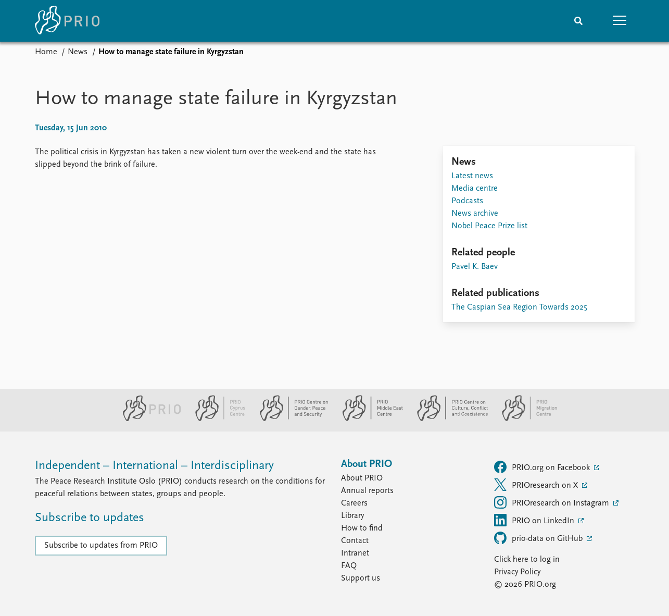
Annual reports (367, 491)
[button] (620, 21)
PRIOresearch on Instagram (552, 502)
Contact (355, 541)
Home (46, 52)
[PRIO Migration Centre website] (524, 419)
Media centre (474, 188)
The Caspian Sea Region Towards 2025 (519, 307)
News (77, 52)
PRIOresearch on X (537, 484)
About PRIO (362, 478)
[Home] (67, 21)
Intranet (355, 553)
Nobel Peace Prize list (489, 226)
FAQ (349, 566)
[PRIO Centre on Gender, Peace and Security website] (289, 419)
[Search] (578, 21)
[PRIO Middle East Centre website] (368, 419)
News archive (474, 214)
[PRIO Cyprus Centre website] (216, 419)
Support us (360, 578)
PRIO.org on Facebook (543, 467)
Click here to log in (527, 560)
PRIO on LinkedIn (535, 520)
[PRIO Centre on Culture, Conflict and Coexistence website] (448, 419)
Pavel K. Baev (474, 267)
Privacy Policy (517, 572)
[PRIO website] (147, 419)
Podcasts (467, 201)
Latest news (472, 176)
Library (352, 516)
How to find (362, 528)
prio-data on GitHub (539, 538)
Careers (354, 503)
